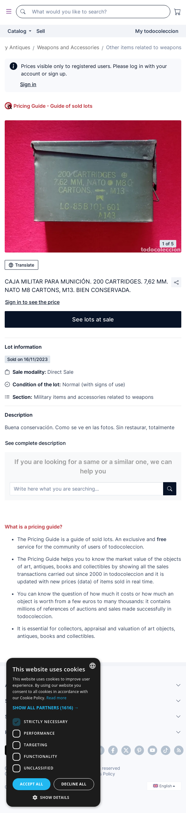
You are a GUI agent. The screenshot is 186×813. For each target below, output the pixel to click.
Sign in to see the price (32, 302)
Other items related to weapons (143, 47)
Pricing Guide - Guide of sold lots (53, 106)
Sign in (28, 84)
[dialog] (53, 732)
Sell (40, 31)
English (164, 786)
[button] (53, 707)
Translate (21, 265)
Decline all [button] (74, 784)
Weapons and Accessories (68, 47)
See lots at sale (93, 319)
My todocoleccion (156, 31)
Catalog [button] (18, 31)
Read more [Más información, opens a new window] (56, 698)
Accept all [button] (31, 784)
